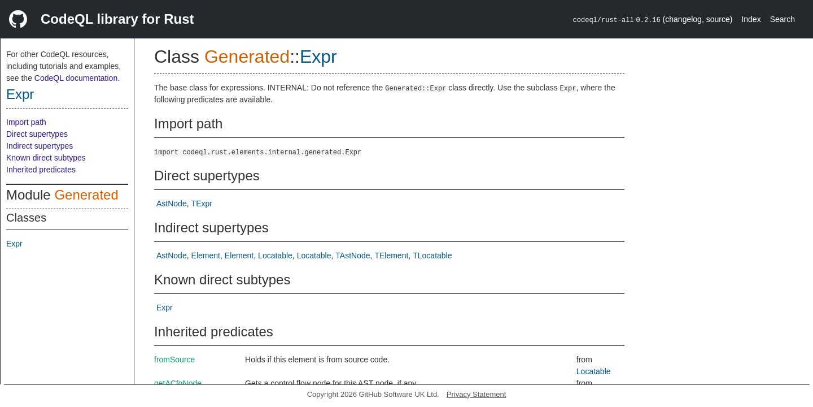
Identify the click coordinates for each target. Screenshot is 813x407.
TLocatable (432, 255)
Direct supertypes (37, 133)
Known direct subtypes (46, 157)
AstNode (171, 203)
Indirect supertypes (39, 145)
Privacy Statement (476, 394)
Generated (86, 194)
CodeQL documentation (75, 78)
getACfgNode (178, 383)
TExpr (201, 203)
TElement (391, 255)
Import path (26, 122)
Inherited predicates (41, 169)
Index (750, 19)
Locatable (275, 255)
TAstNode (352, 255)
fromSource (174, 359)
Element (205, 255)
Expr (20, 94)
